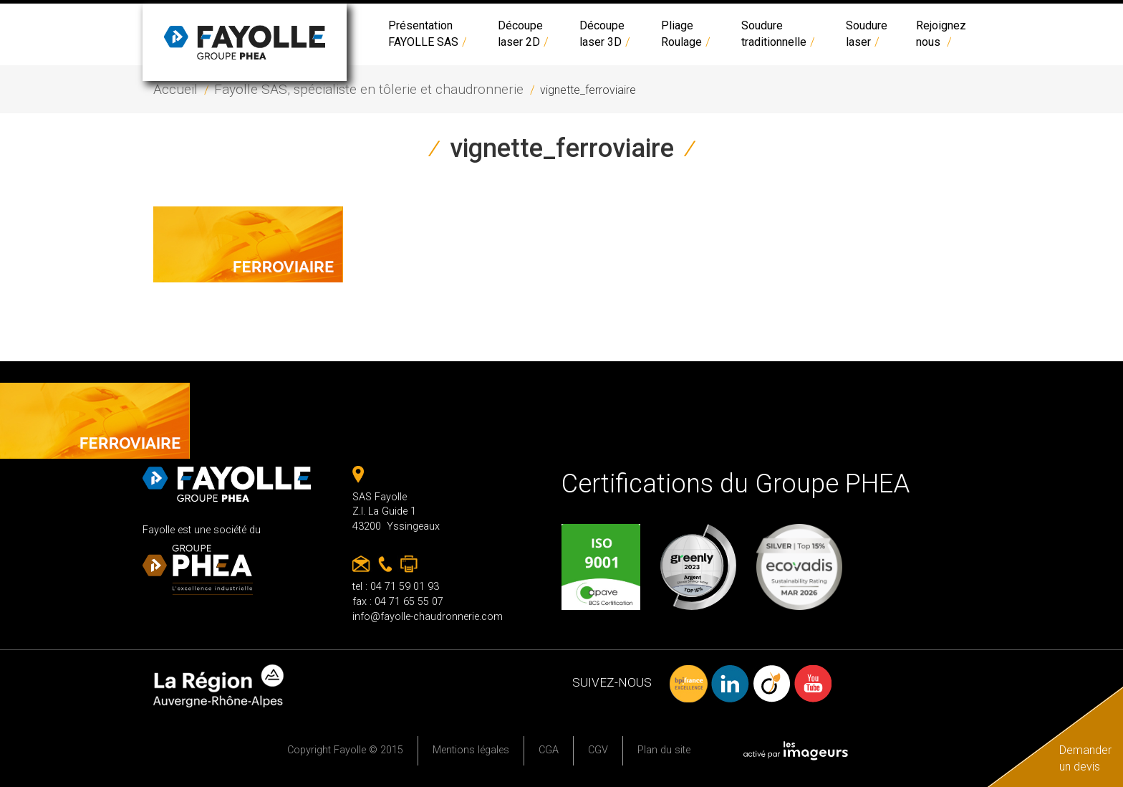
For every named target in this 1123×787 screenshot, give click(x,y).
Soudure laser (866, 34)
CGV (598, 750)
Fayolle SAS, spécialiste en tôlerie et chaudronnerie (369, 89)
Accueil (175, 89)
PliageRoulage (687, 34)
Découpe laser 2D (524, 34)
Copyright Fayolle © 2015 (345, 750)
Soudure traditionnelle (779, 34)
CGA (549, 750)
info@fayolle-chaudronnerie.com (427, 617)
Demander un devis (1085, 758)
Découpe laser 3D (605, 34)
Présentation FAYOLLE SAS (428, 34)
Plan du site (663, 750)
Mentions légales (471, 750)
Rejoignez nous (941, 34)
